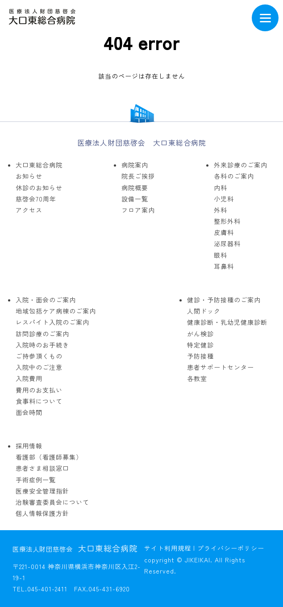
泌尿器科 (227, 243)
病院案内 (134, 164)
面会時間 (29, 412)
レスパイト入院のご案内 (52, 322)
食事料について (39, 401)
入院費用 (29, 378)
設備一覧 (134, 198)
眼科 (220, 255)
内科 (220, 187)
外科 (220, 209)
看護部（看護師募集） (49, 456)
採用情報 (29, 445)
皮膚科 (224, 232)
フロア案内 (138, 209)
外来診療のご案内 (240, 164)
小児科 (224, 198)
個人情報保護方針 (42, 513)
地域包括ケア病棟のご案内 (56, 310)
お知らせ (29, 176)
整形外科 (227, 221)
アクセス (29, 209)
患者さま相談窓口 (42, 468)
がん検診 (200, 333)
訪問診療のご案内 (42, 333)
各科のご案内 (234, 176)
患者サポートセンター (220, 367)
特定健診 (200, 344)
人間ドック (204, 310)
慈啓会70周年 (36, 198)
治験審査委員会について (52, 502)
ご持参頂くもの (39, 356)
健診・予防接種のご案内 (224, 299)
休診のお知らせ (39, 187)
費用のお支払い (39, 389)
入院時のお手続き (42, 344)
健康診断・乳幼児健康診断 (227, 322)
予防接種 (200, 356)
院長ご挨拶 (138, 176)
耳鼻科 (224, 266)
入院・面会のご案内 (46, 299)
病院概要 (134, 187)
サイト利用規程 (167, 548)
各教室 (197, 378)
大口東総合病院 (39, 164)
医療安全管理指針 (42, 490)
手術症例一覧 (36, 479)
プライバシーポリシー (230, 548)
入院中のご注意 (39, 367)
